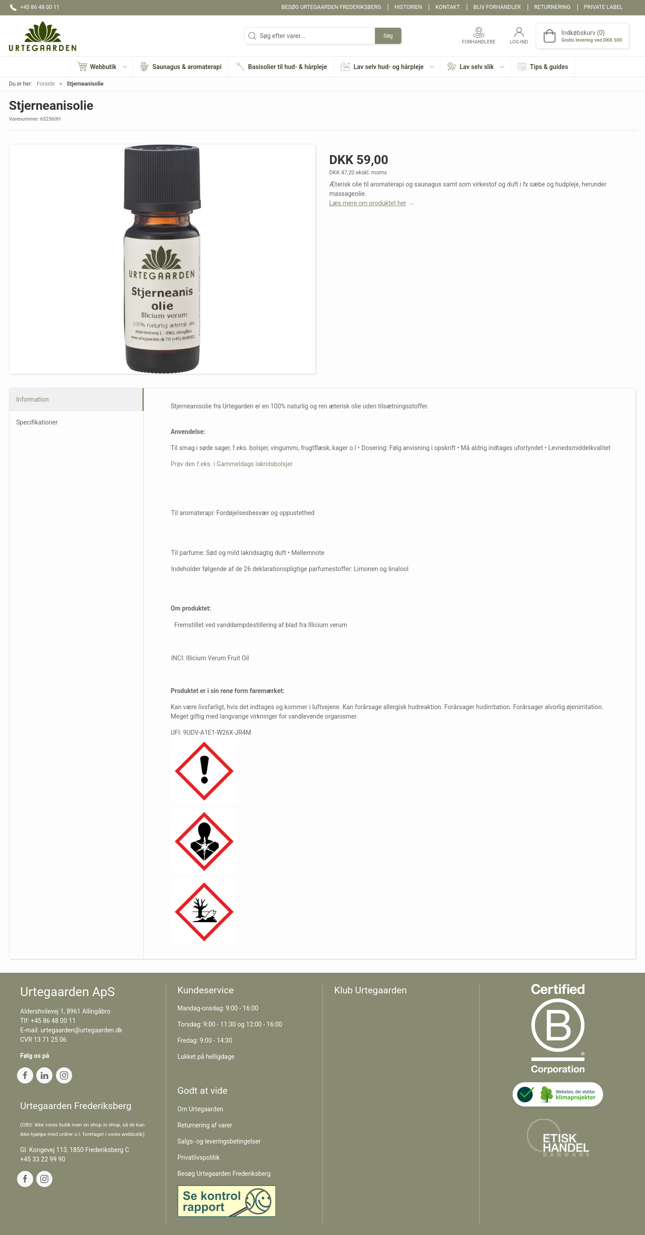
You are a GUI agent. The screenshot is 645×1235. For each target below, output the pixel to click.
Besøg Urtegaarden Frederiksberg (331, 7)
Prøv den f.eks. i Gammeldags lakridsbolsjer (232, 464)
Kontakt (447, 7)
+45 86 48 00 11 (53, 1020)
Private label (603, 7)
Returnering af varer (204, 1125)
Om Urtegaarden (200, 1109)
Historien (408, 7)
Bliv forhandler (497, 7)
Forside (46, 84)
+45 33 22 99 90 (42, 1159)
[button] (101, 66)
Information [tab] (32, 399)
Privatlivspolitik (198, 1157)
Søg (388, 36)
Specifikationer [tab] (37, 422)
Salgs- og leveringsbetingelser (219, 1141)
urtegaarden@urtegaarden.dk (81, 1030)
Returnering (552, 7)
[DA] (42, 36)
